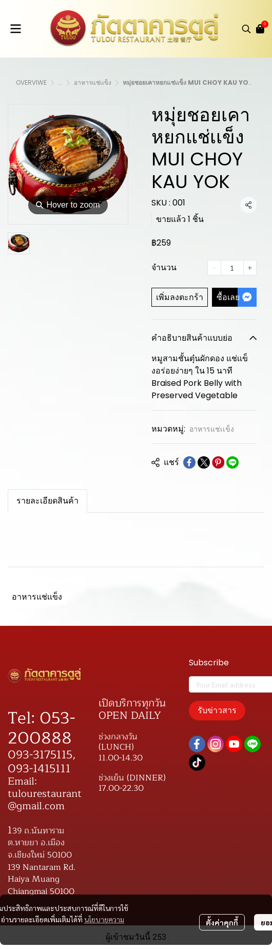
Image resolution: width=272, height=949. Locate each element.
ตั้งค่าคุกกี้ (222, 922)
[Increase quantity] (250, 267)
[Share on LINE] (232, 462)
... (60, 82)
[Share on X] (204, 462)
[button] (246, 29)
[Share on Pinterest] (218, 462)
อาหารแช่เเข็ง (92, 82)
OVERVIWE (31, 82)
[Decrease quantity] (214, 267)
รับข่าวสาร (217, 710)
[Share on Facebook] (189, 462)
